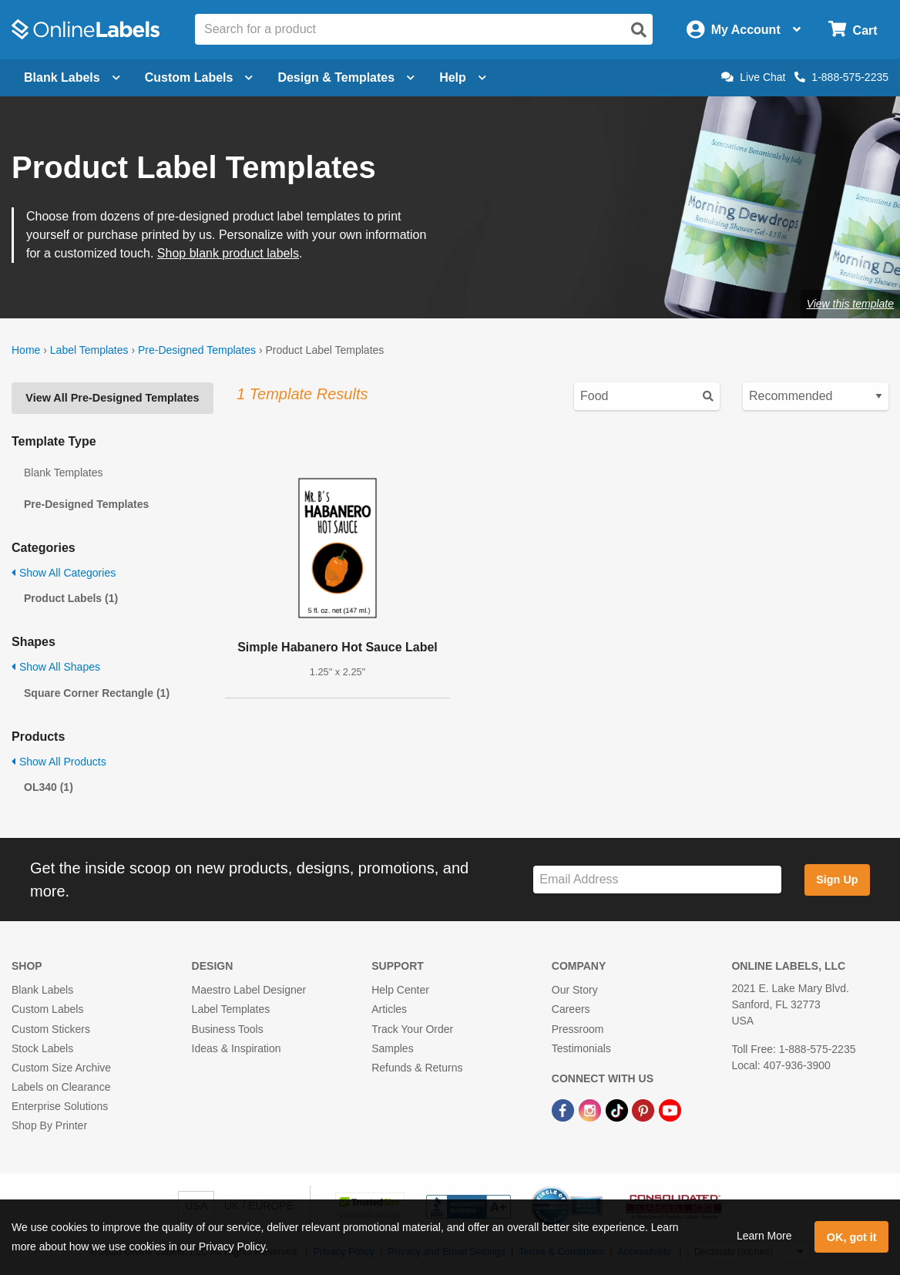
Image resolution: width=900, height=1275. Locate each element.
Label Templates (89, 350)
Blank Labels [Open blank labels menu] (72, 77)
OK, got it (852, 1237)
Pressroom (578, 1029)
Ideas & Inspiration (236, 1048)
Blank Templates (63, 472)
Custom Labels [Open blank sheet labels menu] (199, 77)
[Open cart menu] (852, 29)
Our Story (575, 990)
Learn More (764, 1236)
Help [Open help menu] (462, 77)
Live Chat (753, 77)
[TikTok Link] (618, 1109)
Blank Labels (42, 990)
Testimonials (581, 1048)
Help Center (400, 990)
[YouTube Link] (670, 1109)
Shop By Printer (49, 1125)
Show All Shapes (56, 667)
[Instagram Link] (591, 1109)
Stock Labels (42, 1048)
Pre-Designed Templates (197, 350)
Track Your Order (412, 1029)
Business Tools (228, 1029)
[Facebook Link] (564, 1109)
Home (26, 350)
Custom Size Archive (61, 1067)
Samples (392, 1048)
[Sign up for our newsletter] (657, 880)
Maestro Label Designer (249, 990)
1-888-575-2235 (841, 77)
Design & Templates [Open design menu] (346, 77)
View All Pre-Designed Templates (112, 398)
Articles (389, 1009)
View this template (850, 304)
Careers (571, 1009)
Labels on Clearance (61, 1087)
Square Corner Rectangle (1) (97, 693)
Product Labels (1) (71, 598)
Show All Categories (64, 573)
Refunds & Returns (416, 1067)
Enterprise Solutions (60, 1106)
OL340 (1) (48, 787)
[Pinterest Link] (644, 1109)
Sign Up (837, 879)
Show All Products (59, 761)
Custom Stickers (51, 1029)
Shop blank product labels (228, 253)
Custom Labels (47, 1009)
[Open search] (639, 30)
